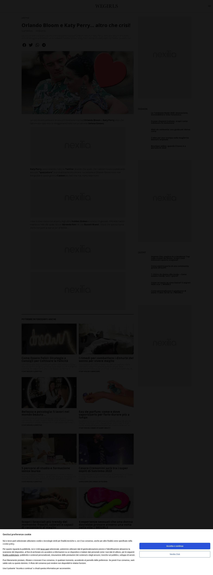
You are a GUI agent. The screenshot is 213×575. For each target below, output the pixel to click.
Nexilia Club (175, 554)
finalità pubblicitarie (11, 555)
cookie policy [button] (8, 544)
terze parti (45, 549)
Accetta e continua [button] (174, 546)
